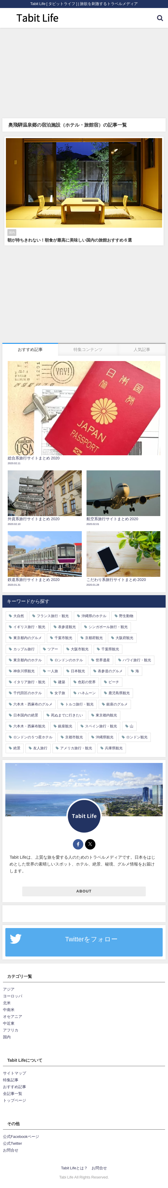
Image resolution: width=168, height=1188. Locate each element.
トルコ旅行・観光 (79, 704)
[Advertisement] (84, 72)
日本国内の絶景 (25, 715)
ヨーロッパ (12, 996)
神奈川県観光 (24, 671)
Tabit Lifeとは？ (74, 1168)
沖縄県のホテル (93, 616)
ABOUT (84, 891)
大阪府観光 (124, 638)
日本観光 (78, 671)
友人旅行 (40, 748)
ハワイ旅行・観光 (137, 660)
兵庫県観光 (114, 748)
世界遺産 (103, 660)
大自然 (18, 616)
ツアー (52, 649)
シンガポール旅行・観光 (108, 627)
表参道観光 (67, 627)
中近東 (9, 1023)
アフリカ (10, 1030)
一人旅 (52, 671)
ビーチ (113, 682)
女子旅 (60, 693)
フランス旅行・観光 (53, 616)
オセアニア (12, 1016)
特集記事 (10, 1080)
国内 (7, 1037)
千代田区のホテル (27, 693)
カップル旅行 (24, 649)
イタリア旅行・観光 (29, 682)
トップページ (14, 1100)
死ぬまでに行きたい (67, 715)
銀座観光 (65, 726)
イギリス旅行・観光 (29, 627)
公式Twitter (12, 1143)
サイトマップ (14, 1073)
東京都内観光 (106, 715)
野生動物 (126, 616)
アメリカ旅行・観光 (76, 748)
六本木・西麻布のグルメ (32, 704)
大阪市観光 (80, 649)
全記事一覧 (12, 1094)
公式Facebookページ (21, 1136)
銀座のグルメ (117, 704)
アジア (9, 989)
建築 (61, 682)
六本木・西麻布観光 (29, 726)
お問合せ (10, 1150)
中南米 (9, 1010)
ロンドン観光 (137, 737)
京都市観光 (74, 737)
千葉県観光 (110, 649)
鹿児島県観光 (119, 693)
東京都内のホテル (27, 660)
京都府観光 (94, 638)
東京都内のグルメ (27, 638)
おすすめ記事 (14, 1087)
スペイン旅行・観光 (101, 726)
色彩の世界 (87, 682)
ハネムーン (87, 693)
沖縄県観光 (104, 737)
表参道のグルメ (110, 671)
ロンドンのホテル (69, 660)
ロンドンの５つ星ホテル (32, 737)
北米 (7, 1003)
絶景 (16, 748)
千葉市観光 (63, 638)
